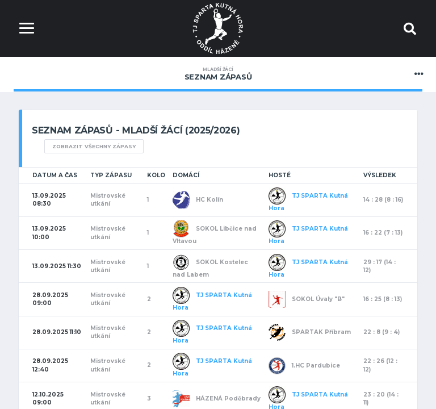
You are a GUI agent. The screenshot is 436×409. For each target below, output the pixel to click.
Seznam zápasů (218, 73)
